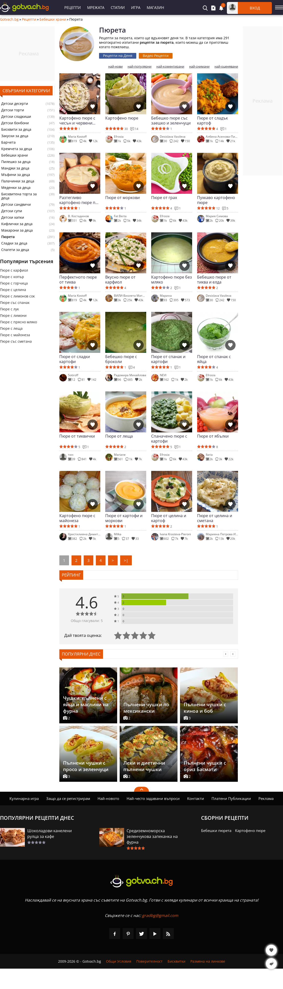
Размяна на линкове (207, 961)
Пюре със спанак (15, 302)
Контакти (195, 798)
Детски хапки (12, 217)
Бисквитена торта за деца (19, 196)
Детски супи (11, 211)
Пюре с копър (12, 276)
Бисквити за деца (16, 129)
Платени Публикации (231, 798)
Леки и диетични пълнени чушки (144, 766)
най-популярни (139, 66)
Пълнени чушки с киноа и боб (205, 707)
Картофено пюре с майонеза (77, 518)
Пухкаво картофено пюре (216, 200)
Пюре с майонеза (15, 334)
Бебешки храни (52, 19)
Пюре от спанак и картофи (168, 359)
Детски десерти (14, 104)
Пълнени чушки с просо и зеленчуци (85, 766)
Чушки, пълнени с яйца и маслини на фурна (85, 704)
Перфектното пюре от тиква (78, 280)
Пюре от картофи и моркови (123, 518)
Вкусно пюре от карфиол (120, 280)
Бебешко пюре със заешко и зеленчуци (171, 120)
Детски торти (12, 110)
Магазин (155, 7)
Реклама (266, 798)
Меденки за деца (16, 188)
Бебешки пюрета (216, 830)
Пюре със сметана (16, 341)
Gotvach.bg (9, 19)
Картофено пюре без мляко (171, 280)
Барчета (8, 142)
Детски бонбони (15, 123)
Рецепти (72, 7)
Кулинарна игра (24, 798)
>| (126, 560)
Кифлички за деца (17, 224)
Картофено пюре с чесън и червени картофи (77, 120)
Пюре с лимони (13, 315)
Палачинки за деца (17, 181)
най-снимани (199, 66)
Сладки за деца (14, 243)
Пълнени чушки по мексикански (146, 707)
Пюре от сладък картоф (212, 120)
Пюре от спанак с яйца (214, 359)
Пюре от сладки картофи (74, 359)
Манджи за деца (15, 168)
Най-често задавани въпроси (153, 798)
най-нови (115, 66)
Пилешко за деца (16, 162)
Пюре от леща (119, 436)
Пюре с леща (11, 328)
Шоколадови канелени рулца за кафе (49, 833)
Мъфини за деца (15, 175)
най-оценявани (226, 66)
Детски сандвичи (16, 204)
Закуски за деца (14, 136)
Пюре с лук (9, 309)
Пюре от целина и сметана (214, 518)
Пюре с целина (13, 289)
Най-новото (108, 798)
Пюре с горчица (14, 283)
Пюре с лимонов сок (17, 296)
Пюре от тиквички (77, 436)
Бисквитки (176, 961)
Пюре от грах (164, 197)
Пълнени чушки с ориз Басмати (205, 766)
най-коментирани (170, 66)
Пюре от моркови (122, 197)
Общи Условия (118, 961)
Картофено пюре (121, 118)
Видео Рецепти (156, 55)
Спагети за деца (15, 250)
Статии (118, 7)
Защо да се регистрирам (68, 798)
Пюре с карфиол (14, 270)
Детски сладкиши (16, 117)
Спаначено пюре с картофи (169, 439)
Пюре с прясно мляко (18, 322)
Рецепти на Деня (117, 55)
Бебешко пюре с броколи (121, 359)
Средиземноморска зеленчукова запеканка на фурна (152, 836)
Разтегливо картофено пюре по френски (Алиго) (78, 200)
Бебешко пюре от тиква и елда (214, 280)
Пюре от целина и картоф (168, 518)
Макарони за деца (17, 230)
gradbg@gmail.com (160, 915)
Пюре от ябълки (213, 436)
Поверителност (149, 961)
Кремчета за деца (16, 149)
